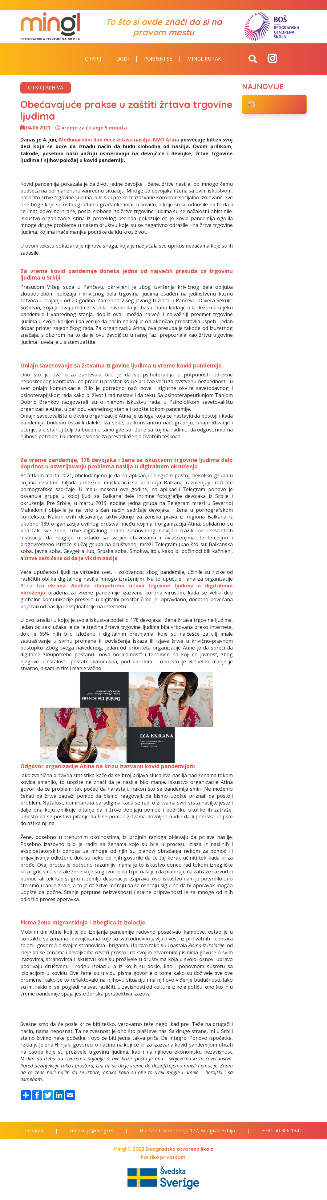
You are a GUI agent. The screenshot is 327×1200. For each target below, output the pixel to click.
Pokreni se (158, 59)
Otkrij (93, 59)
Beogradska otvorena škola (180, 1149)
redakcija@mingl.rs (91, 1130)
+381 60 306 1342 (282, 1130)
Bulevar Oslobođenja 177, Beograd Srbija (187, 1130)
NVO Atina (166, 139)
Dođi (122, 59)
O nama (34, 1130)
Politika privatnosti (164, 1157)
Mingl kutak (204, 59)
